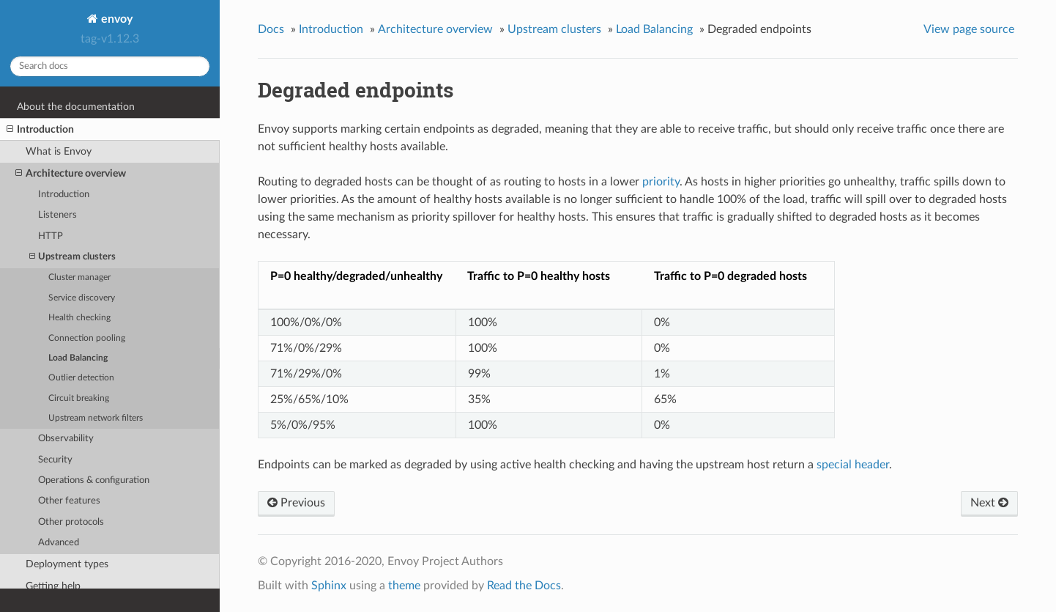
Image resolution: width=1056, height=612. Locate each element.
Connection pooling (86, 338)
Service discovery (81, 298)
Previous (296, 503)
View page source (968, 29)
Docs (271, 29)
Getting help (53, 585)
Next (989, 503)
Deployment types (67, 563)
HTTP (50, 236)
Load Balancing (78, 358)
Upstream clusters (72, 257)
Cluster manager (79, 277)
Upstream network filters (95, 418)
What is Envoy (59, 151)
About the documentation (76, 106)
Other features (69, 501)
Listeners (57, 215)
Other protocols (71, 522)
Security (55, 460)
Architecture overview (70, 173)
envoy (115, 19)
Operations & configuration (93, 480)
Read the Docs (524, 585)
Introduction (40, 129)
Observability (66, 438)
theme (404, 585)
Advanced (58, 543)
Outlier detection (81, 378)
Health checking (79, 318)
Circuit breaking (78, 398)
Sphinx (328, 585)
